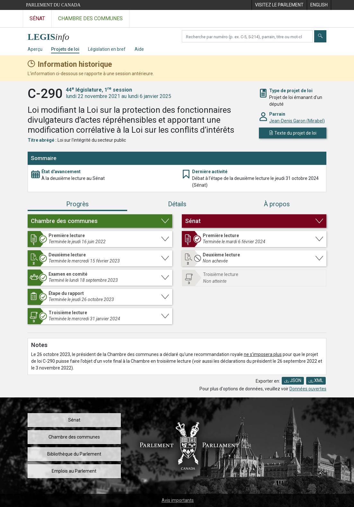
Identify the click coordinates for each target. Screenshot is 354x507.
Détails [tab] (177, 204)
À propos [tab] (277, 204)
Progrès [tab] (77, 204)
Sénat (74, 420)
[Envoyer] (320, 36)
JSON (292, 380)
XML (316, 380)
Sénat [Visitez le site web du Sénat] (37, 18)
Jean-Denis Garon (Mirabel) (297, 120)
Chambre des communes (74, 437)
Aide (139, 49)
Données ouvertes (307, 388)
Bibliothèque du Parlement (74, 454)
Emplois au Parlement (74, 471)
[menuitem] (279, 5)
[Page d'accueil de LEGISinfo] (52, 35)
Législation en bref (107, 49)
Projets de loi (65, 49)
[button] (100, 221)
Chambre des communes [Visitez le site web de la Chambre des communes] (90, 18)
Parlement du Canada (53, 5)
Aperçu (35, 49)
